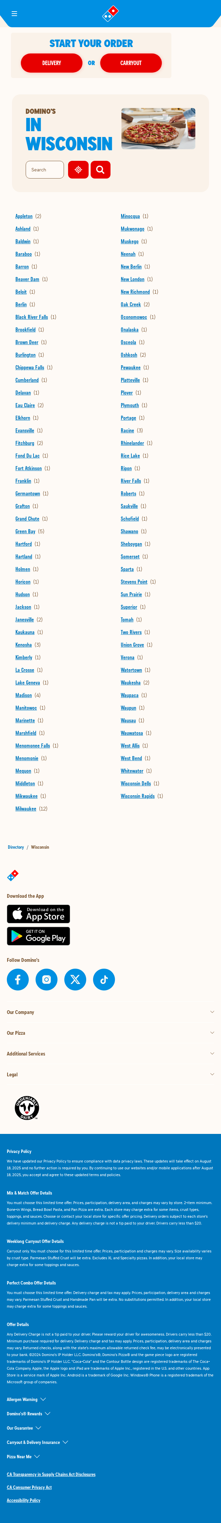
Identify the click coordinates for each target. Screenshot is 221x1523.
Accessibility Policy (23, 1500)
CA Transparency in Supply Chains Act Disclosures (51, 1474)
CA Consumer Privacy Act (29, 1487)
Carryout (150, 63)
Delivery (71, 63)
